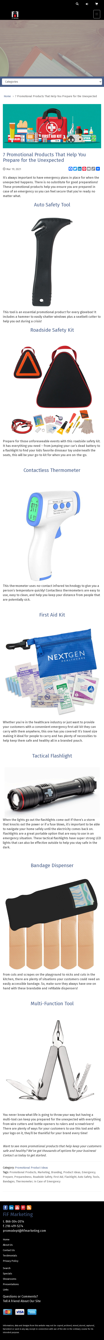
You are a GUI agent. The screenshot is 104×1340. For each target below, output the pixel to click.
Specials (7, 1273)
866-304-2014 (15, 1221)
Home (7, 96)
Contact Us (9, 1250)
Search (6, 1268)
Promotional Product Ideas (31, 1167)
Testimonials (10, 1255)
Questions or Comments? (20, 1296)
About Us (8, 1244)
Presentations (11, 1284)
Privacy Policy (10, 1260)
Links (6, 1289)
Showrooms (9, 1278)
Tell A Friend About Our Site (22, 1301)
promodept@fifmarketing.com (24, 1230)
